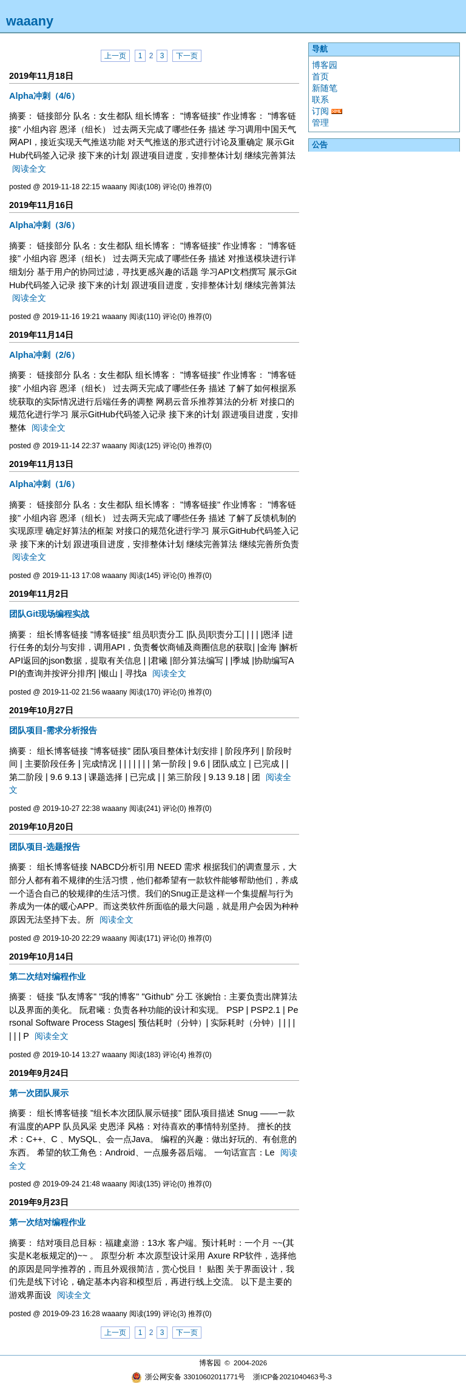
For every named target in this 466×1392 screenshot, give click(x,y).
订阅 (320, 111)
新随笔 (324, 88)
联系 (320, 99)
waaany (29, 21)
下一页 (187, 56)
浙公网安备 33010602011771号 (188, 1376)
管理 (320, 122)
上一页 (115, 56)
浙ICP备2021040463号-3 (292, 1376)
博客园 (324, 65)
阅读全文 (29, 168)
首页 (320, 76)
